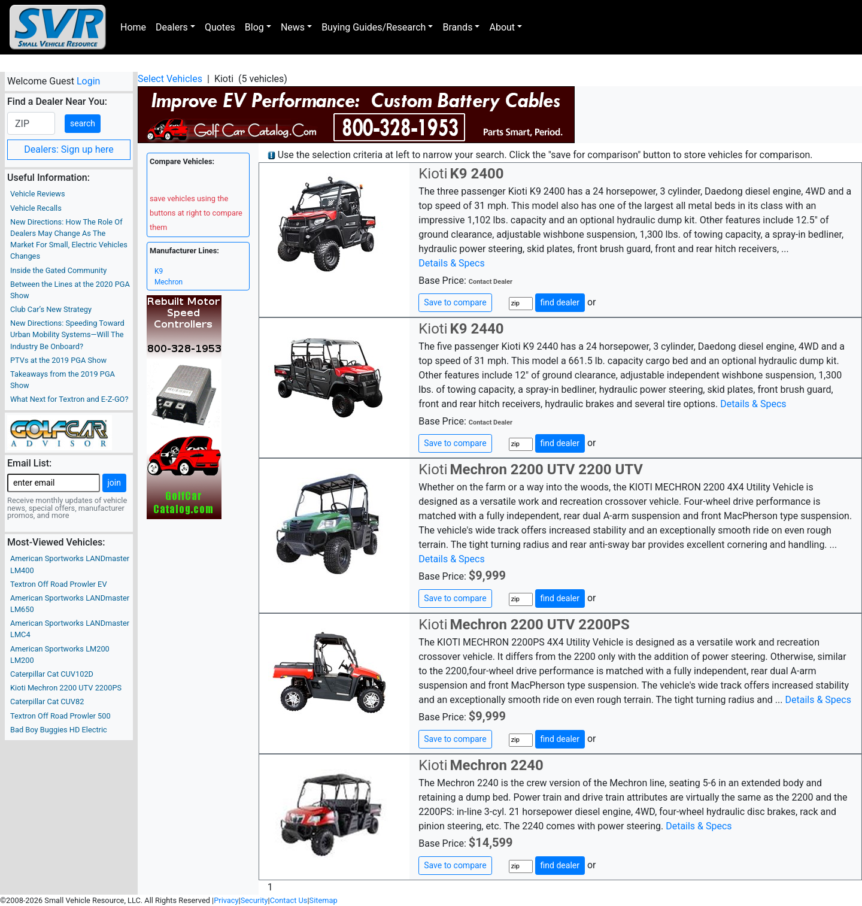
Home (133, 27)
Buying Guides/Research (373, 27)
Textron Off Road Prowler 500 (60, 715)
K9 (158, 271)
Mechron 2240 (496, 765)
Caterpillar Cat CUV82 (47, 701)
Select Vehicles (170, 78)
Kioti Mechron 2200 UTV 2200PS (66, 687)
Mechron (168, 282)
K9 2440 (476, 328)
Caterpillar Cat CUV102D (51, 673)
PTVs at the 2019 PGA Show (58, 360)
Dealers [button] (172, 27)
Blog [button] (254, 27)
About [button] (502, 27)
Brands (457, 27)
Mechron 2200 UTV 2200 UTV (546, 469)
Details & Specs (451, 263)
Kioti (432, 173)
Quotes (220, 27)
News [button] (293, 27)
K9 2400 (476, 173)
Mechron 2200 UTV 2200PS (539, 624)
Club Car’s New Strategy (51, 309)
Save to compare (455, 302)
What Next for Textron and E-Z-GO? (69, 399)
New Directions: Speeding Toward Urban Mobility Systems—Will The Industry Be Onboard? (67, 334)
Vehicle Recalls (36, 208)
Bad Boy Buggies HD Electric (58, 729)
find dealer (560, 302)
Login (88, 81)
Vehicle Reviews (37, 193)
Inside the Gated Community (58, 270)
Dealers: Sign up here (69, 149)
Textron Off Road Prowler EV (58, 584)
